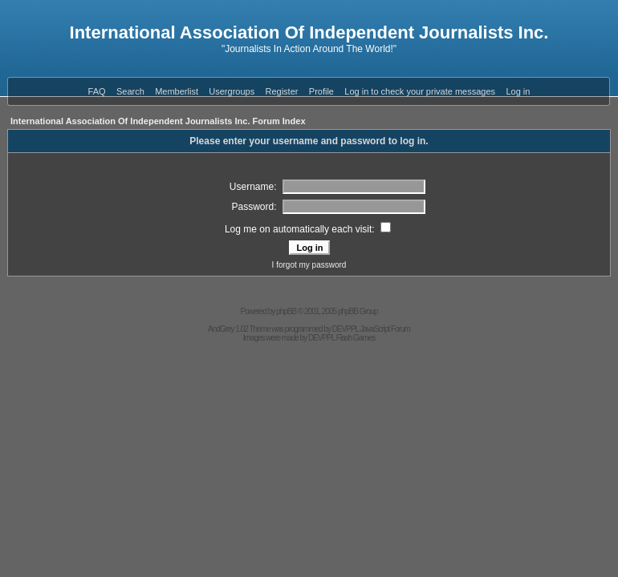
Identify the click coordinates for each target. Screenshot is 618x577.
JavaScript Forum (385, 329)
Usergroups (231, 91)
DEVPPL (345, 329)
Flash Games (355, 337)
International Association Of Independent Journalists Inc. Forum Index (158, 121)
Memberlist (176, 91)
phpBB (286, 311)
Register (282, 91)
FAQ (97, 91)
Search (130, 91)
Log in (518, 91)
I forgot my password (309, 264)
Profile (321, 91)
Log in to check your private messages (419, 91)
